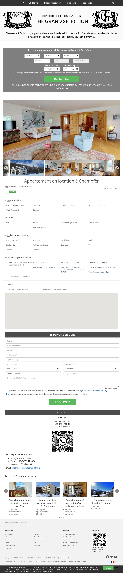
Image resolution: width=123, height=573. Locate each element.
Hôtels (7, 542)
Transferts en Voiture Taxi (99, 272)
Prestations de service (40, 537)
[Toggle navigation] (114, 3)
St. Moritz (34, 3)
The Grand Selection (69, 534)
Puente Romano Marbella (70, 542)
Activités (36, 534)
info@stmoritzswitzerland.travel (26, 468)
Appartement (10, 186)
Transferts (88, 3)
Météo (7, 537)
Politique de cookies (67, 561)
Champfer (28, 186)
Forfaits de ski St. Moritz (70, 262)
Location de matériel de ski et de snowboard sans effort (19, 263)
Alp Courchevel (67, 540)
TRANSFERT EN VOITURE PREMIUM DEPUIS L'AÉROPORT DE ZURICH (74, 269)
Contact (83, 561)
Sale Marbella (67, 537)
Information (8, 534)
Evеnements (38, 540)
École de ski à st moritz (98, 262)
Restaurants (8, 548)
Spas (35, 542)
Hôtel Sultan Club (68, 545)
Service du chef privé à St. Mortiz (102, 267)
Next (117, 168)
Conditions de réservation (94, 390)
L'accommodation (53, 3)
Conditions (77, 561)
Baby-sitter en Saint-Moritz (44, 267)
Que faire (72, 3)
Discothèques (38, 545)
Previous (6, 168)
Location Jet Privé (40, 262)
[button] (61, 309)
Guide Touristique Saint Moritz (18, 277)
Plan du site (57, 561)
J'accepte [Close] (108, 571)
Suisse (20, 186)
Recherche (61, 79)
